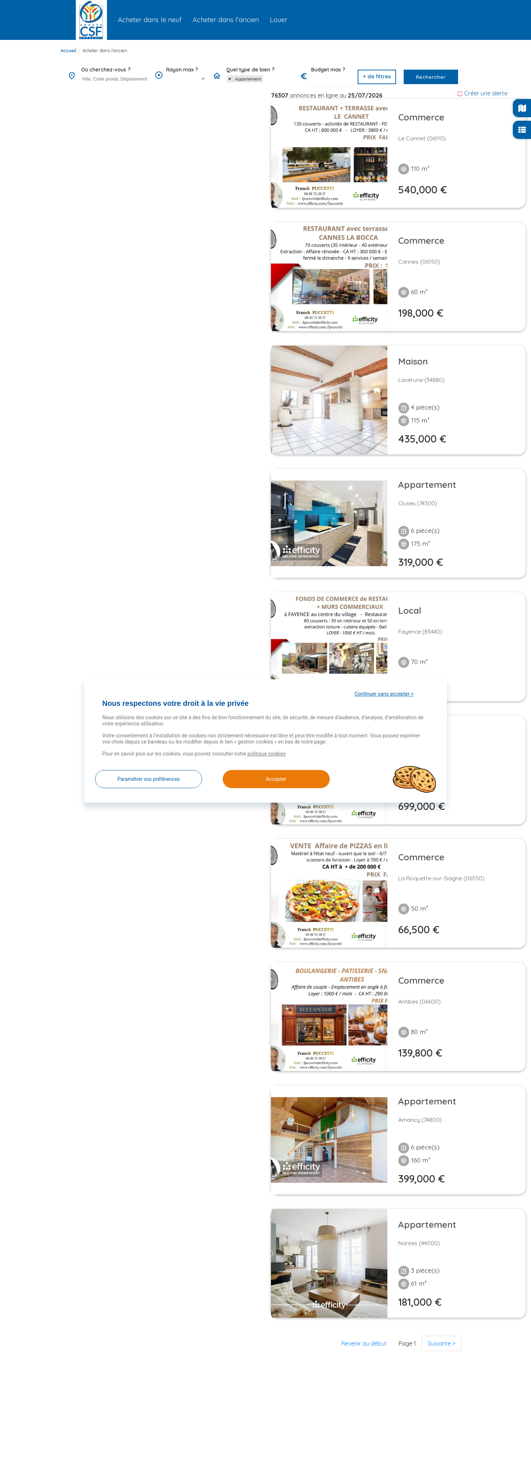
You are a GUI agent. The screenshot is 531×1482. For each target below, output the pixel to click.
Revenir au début (364, 1343)
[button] (377, 77)
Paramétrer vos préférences (148, 779)
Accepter (266, 779)
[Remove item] (229, 78)
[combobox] (114, 79)
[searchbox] (115, 78)
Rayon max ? (182, 69)
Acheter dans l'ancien (104, 50)
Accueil (68, 50)
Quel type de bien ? (250, 69)
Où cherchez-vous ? (106, 69)
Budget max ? (328, 69)
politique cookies (266, 754)
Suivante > (441, 1343)
